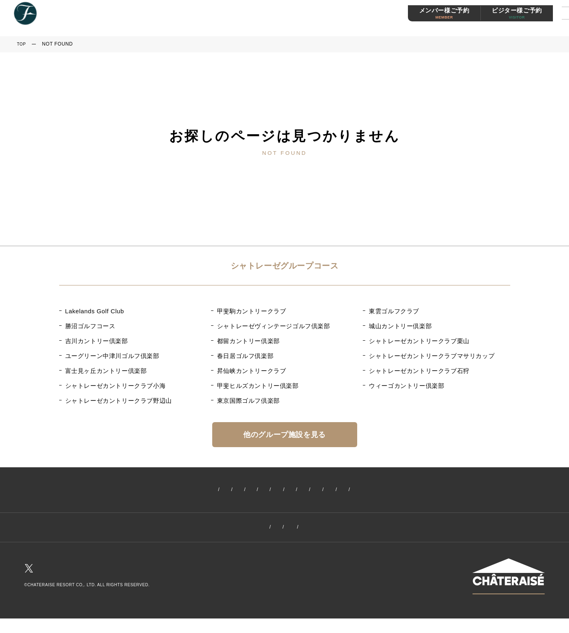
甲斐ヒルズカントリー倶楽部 (258, 385)
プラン (293, 490)
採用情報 (246, 529)
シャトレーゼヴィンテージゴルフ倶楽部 (273, 326)
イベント (160, 490)
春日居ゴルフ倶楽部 (245, 355)
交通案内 (444, 490)
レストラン (364, 490)
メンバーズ (406, 490)
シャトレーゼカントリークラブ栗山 (419, 340)
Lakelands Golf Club (94, 311)
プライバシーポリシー (299, 529)
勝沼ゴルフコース (90, 326)
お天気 (477, 490)
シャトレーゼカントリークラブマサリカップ (432, 355)
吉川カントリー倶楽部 (96, 340)
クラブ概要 (207, 529)
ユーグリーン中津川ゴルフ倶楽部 (112, 355)
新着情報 (124, 490)
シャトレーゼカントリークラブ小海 (115, 385)
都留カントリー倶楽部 (248, 340)
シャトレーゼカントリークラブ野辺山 (118, 400)
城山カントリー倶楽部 (400, 326)
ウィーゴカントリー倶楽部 (406, 385)
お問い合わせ (358, 529)
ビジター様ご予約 (497, 18)
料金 (189, 490)
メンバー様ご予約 (424, 18)
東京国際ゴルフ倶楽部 (248, 400)
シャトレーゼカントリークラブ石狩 (419, 370)
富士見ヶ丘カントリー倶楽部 (106, 370)
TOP (22, 44)
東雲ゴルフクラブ (394, 311)
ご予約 (216, 490)
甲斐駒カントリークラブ (251, 311)
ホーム (92, 490)
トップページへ (284, 174)
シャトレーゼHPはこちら (508, 602)
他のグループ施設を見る (284, 435)
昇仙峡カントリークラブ (251, 370)
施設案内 (326, 490)
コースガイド (255, 490)
